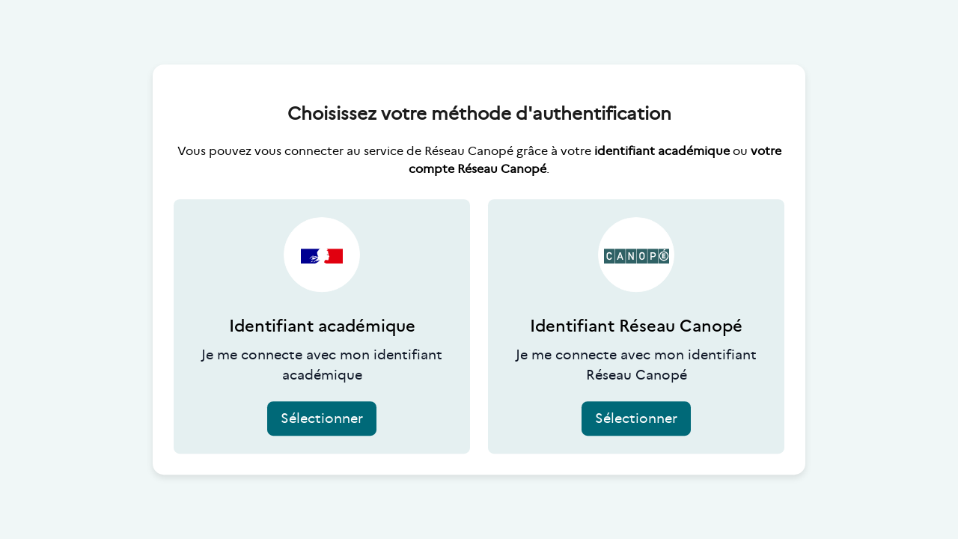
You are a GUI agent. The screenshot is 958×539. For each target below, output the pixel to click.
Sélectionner (322, 418)
